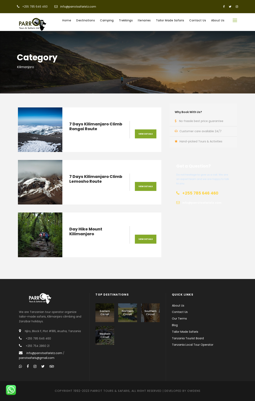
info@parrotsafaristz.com (78, 7)
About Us (217, 20)
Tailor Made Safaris (170, 20)
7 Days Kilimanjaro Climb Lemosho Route (95, 179)
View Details (145, 133)
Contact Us (197, 20)
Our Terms (179, 319)
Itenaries (144, 20)
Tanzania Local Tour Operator (192, 345)
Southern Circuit (150, 312)
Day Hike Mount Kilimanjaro (85, 231)
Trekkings (126, 20)
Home (66, 20)
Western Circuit (104, 335)
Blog (175, 325)
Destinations (85, 20)
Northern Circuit (127, 312)
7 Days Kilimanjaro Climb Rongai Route (95, 126)
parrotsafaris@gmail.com (36, 358)
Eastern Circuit (105, 312)
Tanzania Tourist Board (188, 338)
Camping (107, 20)
